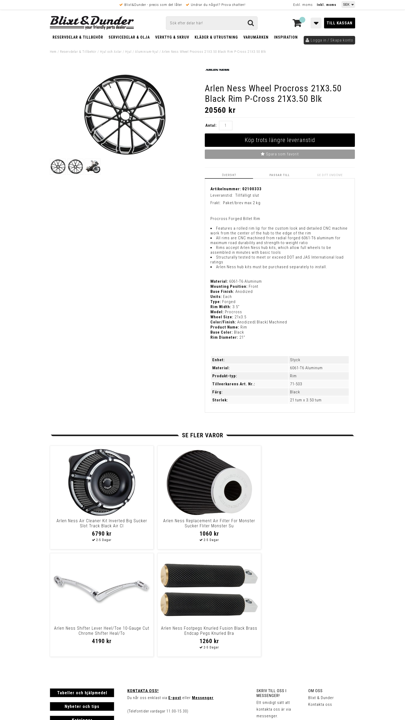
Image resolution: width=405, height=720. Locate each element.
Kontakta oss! (143, 583)
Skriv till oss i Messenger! (272, 586)
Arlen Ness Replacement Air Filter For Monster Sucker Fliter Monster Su (162, 526)
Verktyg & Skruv (172, 37)
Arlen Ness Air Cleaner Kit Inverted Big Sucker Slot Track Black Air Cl (86, 526)
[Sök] (212, 23)
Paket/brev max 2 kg (242, 202)
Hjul (128, 52)
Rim (293, 376)
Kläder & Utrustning (216, 37)
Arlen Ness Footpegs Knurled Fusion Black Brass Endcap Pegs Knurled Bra (315, 526)
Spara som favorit (280, 154)
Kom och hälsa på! (144, 617)
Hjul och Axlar (111, 52)
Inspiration (286, 37)
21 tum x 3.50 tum (306, 400)
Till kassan (339, 23)
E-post (174, 590)
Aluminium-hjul (146, 52)
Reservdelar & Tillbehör (78, 37)
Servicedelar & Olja (129, 37)
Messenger (203, 590)
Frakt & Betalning (65, 645)
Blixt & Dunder (321, 590)
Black (295, 392)
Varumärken (256, 37)
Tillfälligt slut (247, 195)
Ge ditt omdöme (330, 175)
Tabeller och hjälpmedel (82, 585)
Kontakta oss (320, 597)
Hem (53, 52)
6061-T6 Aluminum (306, 367)
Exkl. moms (303, 5)
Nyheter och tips (82, 599)
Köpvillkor (59, 650)
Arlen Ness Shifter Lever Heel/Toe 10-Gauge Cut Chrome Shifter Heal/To (239, 526)
